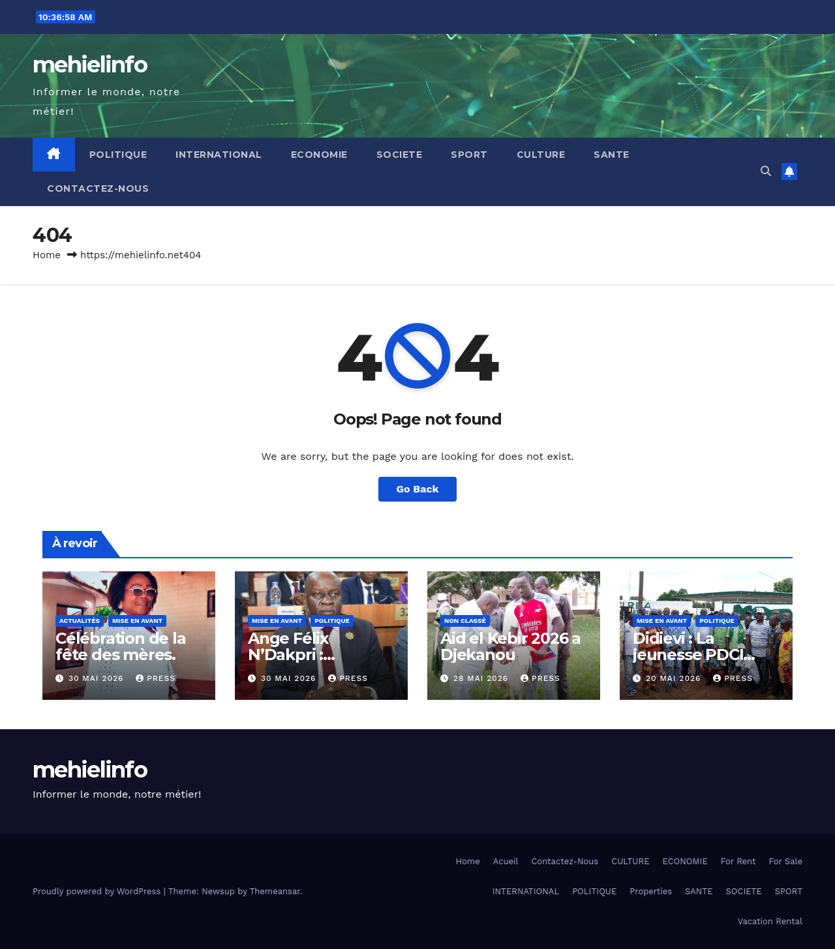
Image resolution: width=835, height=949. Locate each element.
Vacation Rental (770, 921)
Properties (651, 891)
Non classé (465, 620)
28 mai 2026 (482, 678)
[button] (766, 171)
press (155, 678)
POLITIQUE (118, 154)
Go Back (418, 489)
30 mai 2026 (97, 678)
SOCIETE (399, 154)
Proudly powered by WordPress (98, 891)
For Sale (786, 861)
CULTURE (541, 154)
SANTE (612, 154)
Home (47, 255)
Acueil (506, 861)
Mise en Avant (137, 620)
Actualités (79, 620)
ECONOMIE (319, 154)
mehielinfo (90, 64)
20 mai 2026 (675, 678)
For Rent (738, 861)
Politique (332, 620)
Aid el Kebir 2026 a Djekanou (510, 646)
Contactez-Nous (98, 188)
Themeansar (275, 891)
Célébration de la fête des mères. (120, 646)
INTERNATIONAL (218, 154)
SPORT (469, 154)
